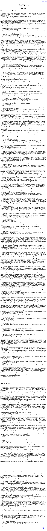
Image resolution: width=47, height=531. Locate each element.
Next (46, 1)
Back (43, 1)
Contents (45, 2)
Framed (45, 529)
